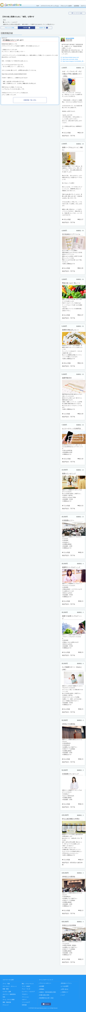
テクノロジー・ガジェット (10, 985)
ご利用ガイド (64, 991)
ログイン (83, 5)
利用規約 (41, 988)
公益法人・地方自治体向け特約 (47, 991)
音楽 (4, 996)
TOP (37, 5)
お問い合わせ (64, 988)
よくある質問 (64, 985)
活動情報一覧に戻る (29, 99)
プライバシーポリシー (45, 982)
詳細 (9, 27)
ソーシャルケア (26, 1001)
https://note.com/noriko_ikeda (69, 58)
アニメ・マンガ (26, 988)
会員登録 (76, 5)
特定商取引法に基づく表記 (46, 997)
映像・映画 (6, 988)
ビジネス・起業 (7, 990)
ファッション (25, 996)
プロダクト (25, 993)
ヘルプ (63, 994)
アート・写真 (6, 983)
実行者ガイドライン (66, 982)
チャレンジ (6, 1004)
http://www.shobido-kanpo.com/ (70, 56)
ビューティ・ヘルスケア (28, 990)
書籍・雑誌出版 (7, 1001)
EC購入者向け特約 (44, 994)
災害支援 (24, 1004)
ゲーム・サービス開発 (8, 998)
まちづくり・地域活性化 (9, 993)
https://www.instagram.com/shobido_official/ (73, 60)
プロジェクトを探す (66, 5)
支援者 (43, 27)
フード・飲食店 (26, 985)
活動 (26, 27)
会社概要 (41, 985)
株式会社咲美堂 (70, 37)
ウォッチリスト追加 (77, 12)
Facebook (47, 1003)
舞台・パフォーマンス (28, 983)
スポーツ (24, 998)
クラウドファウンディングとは (50, 5)
